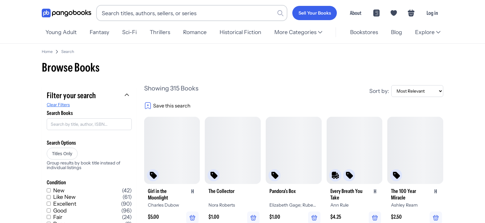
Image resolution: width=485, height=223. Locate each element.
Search (113, 49)
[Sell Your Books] (314, 13)
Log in (432, 13)
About (355, 13)
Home (93, 49)
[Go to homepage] (66, 13)
